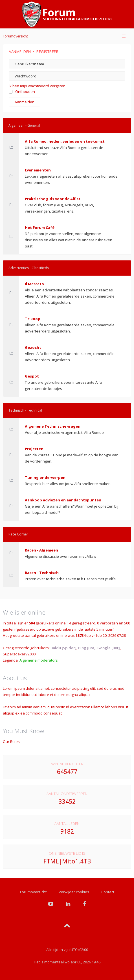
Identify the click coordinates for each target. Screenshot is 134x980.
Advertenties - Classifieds (28, 267)
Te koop (32, 318)
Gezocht (33, 347)
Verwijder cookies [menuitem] (74, 891)
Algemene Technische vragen (52, 426)
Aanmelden (20, 51)
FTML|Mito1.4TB (67, 861)
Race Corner (18, 534)
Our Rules (11, 741)
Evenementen (38, 170)
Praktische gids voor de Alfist (52, 198)
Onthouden (22, 91)
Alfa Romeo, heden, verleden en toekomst (65, 141)
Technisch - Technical (25, 410)
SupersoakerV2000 (19, 654)
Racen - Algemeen (41, 550)
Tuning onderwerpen (45, 477)
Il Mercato (34, 283)
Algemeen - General (24, 125)
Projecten (34, 448)
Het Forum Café (39, 227)
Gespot (32, 376)
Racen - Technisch (42, 572)
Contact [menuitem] (107, 891)
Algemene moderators (38, 660)
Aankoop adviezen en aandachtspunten (63, 500)
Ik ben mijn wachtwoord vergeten (37, 85)
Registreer (47, 51)
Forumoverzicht (15, 36)
